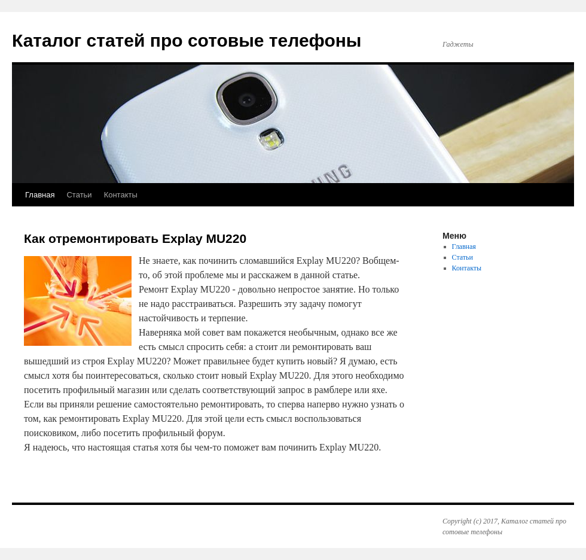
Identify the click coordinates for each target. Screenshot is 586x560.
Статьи (78, 194)
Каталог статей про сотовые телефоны (187, 40)
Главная (39, 194)
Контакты (121, 194)
